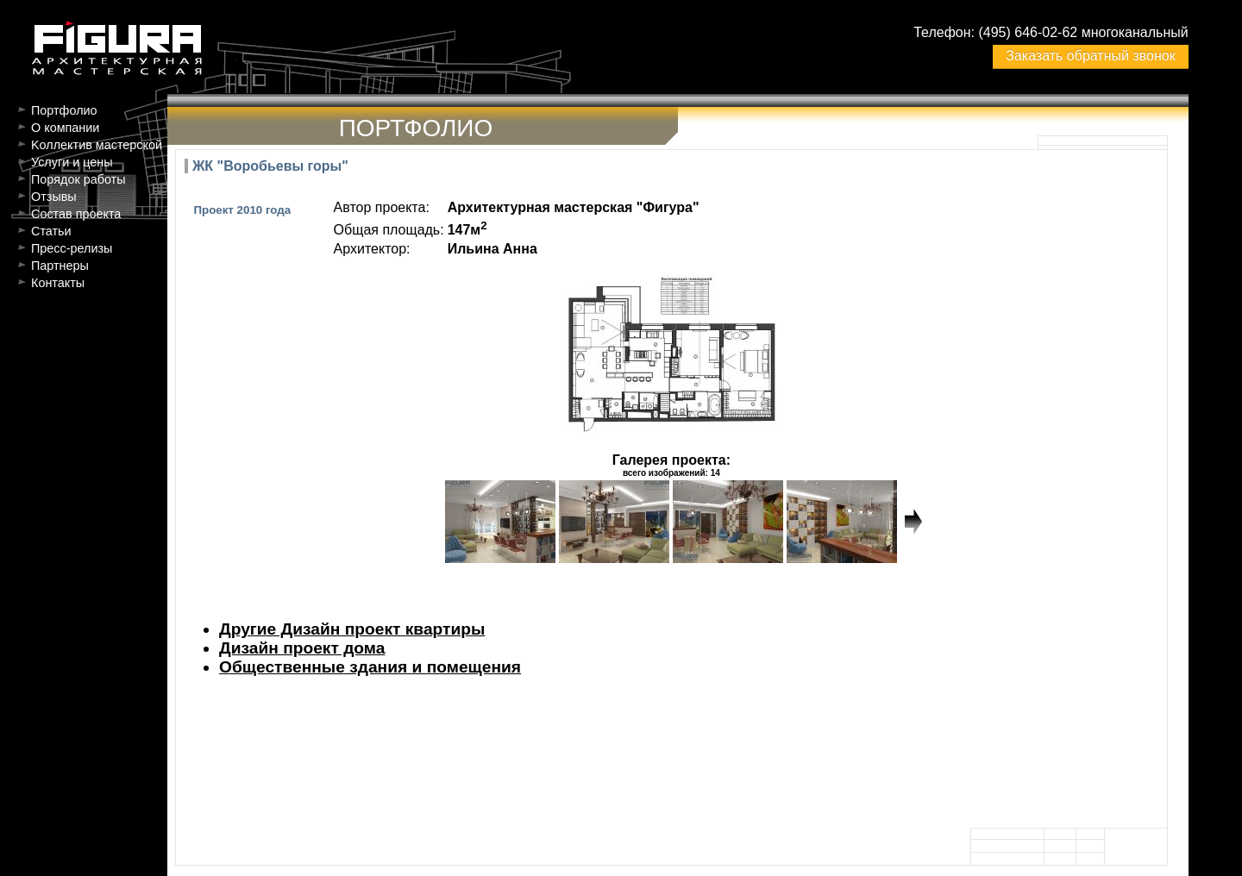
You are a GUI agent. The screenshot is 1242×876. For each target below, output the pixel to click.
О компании (65, 128)
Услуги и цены (72, 162)
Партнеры (60, 265)
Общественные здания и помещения (370, 667)
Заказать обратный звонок (1090, 55)
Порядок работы (78, 179)
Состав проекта (76, 214)
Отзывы (54, 196)
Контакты (58, 283)
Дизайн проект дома (302, 648)
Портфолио (64, 110)
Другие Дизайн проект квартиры (352, 629)
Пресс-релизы (71, 248)
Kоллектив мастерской (96, 145)
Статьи (51, 231)
